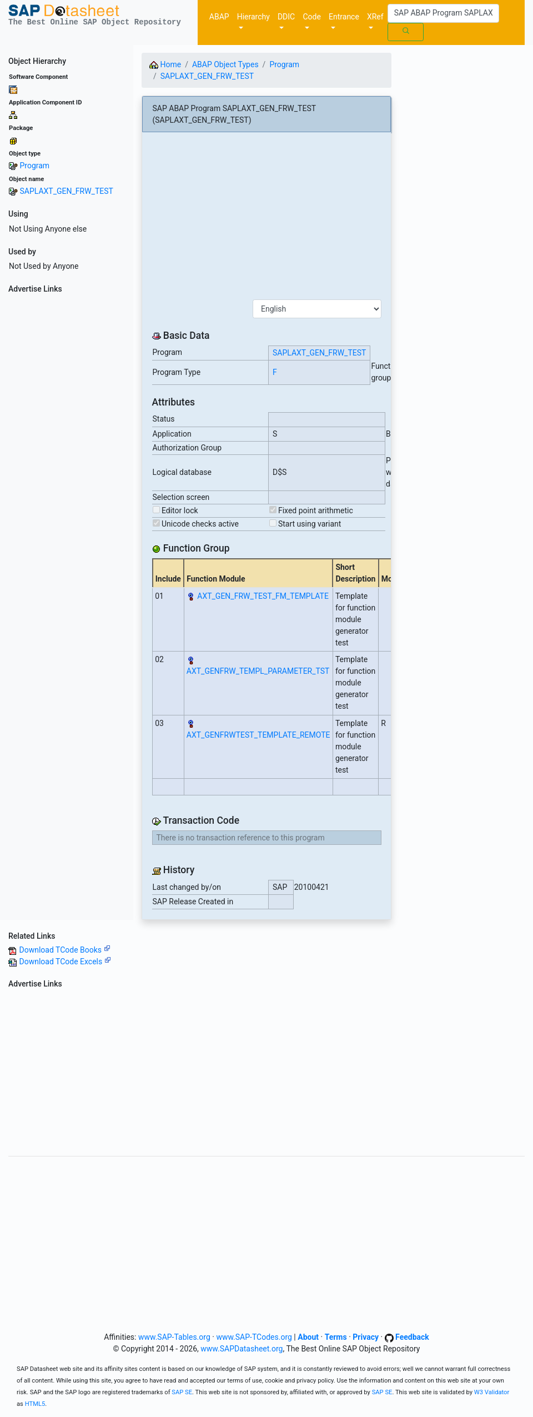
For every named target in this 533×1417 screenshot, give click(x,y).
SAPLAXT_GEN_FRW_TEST (66, 191)
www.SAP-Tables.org (174, 1337)
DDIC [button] (286, 16)
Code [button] (312, 16)
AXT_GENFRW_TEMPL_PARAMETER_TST (258, 671)
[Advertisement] (66, 464)
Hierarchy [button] (253, 16)
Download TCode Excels (64, 961)
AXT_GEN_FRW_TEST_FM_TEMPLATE (263, 596)
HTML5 (35, 1404)
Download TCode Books (64, 949)
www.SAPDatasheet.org (241, 1348)
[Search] (443, 13)
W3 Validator (492, 1392)
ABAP (219, 16)
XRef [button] (375, 16)
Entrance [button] (344, 16)
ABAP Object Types (225, 64)
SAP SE (182, 1392)
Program (34, 165)
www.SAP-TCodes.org (254, 1337)
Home (165, 64)
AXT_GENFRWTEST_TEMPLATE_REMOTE (258, 734)
